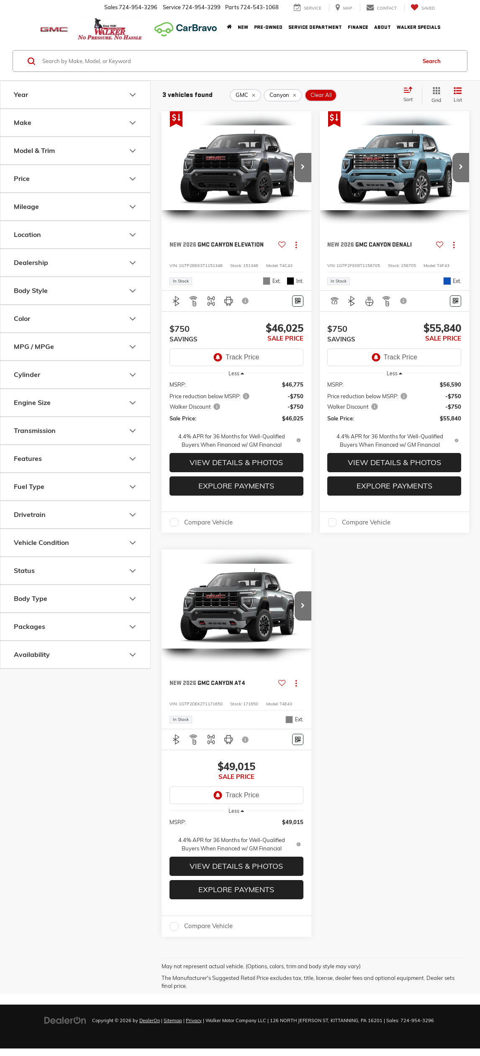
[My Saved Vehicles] (422, 8)
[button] (303, 167)
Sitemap (173, 1020)
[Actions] (296, 245)
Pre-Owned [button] (268, 27)
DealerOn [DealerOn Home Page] (149, 1020)
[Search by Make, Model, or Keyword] (228, 61)
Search (432, 61)
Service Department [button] (315, 27)
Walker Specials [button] (418, 27)
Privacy (194, 1020)
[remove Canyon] (283, 95)
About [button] (382, 27)
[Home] (229, 27)
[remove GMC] (245, 95)
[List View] (457, 95)
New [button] (243, 27)
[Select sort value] (410, 95)
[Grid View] (434, 95)
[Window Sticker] (297, 301)
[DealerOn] (65, 1020)
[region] (236, 414)
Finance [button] (358, 27)
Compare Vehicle (208, 522)
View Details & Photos (236, 462)
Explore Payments (236, 486)
